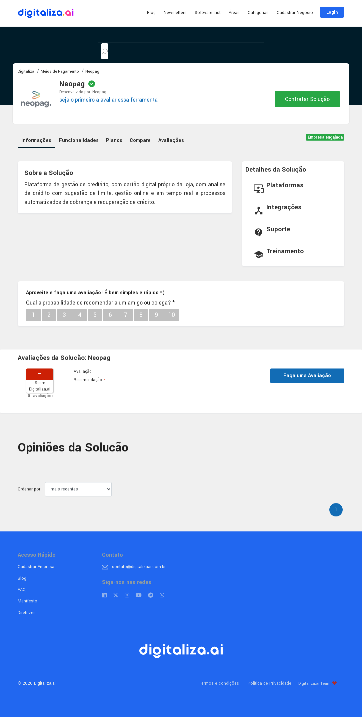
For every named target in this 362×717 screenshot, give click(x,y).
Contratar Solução (307, 99)
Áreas (234, 13)
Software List (208, 13)
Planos (114, 140)
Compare (140, 140)
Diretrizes (27, 613)
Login (332, 12)
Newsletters (175, 13)
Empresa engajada (325, 137)
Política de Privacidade (269, 683)
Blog (151, 13)
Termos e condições (219, 683)
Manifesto (27, 601)
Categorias (258, 13)
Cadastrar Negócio (295, 13)
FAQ (22, 590)
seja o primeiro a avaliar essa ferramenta (108, 100)
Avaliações (171, 140)
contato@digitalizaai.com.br (139, 567)
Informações (36, 140)
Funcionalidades (79, 140)
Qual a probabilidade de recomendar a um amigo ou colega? (100, 303)
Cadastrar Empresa (36, 567)
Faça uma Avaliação (307, 375)
